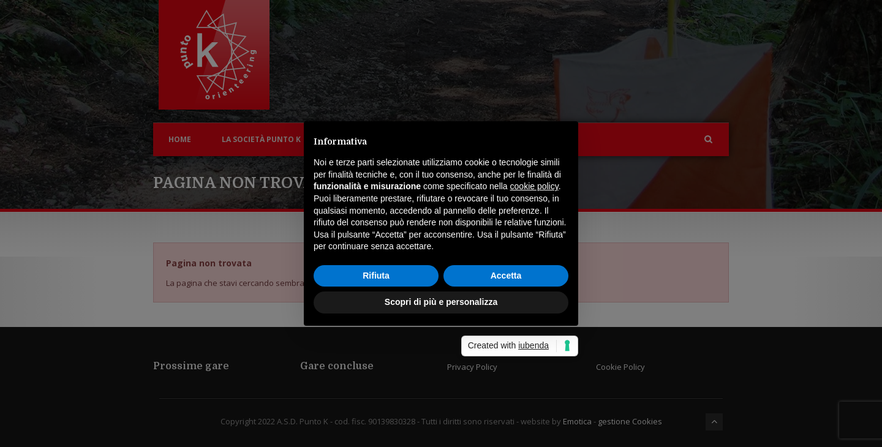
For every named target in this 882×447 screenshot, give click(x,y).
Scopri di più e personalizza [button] (441, 302)
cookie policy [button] (534, 186)
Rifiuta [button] (376, 275)
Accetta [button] (506, 275)
